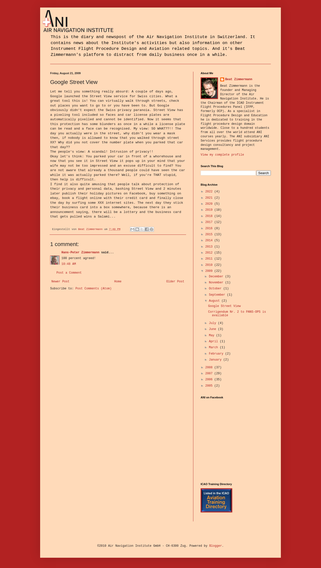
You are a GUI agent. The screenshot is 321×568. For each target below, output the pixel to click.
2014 (209, 240)
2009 (209, 271)
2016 (209, 228)
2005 (209, 386)
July (213, 323)
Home (118, 281)
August (215, 301)
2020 (209, 204)
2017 (209, 222)
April (214, 341)
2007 (209, 373)
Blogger (215, 546)
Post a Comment (69, 273)
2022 (209, 191)
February (217, 354)
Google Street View (224, 306)
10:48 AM (68, 264)
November (217, 282)
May (212, 335)
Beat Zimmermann (238, 79)
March (214, 347)
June (213, 329)
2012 (209, 253)
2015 (209, 234)
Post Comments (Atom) (93, 288)
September (218, 295)
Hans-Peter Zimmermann (80, 252)
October (216, 288)
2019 (209, 210)
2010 (209, 265)
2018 (209, 216)
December (217, 276)
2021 (209, 198)
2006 (209, 379)
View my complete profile (222, 155)
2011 (209, 259)
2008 (209, 367)
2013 (209, 247)
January (216, 360)
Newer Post (60, 281)
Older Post (175, 281)
